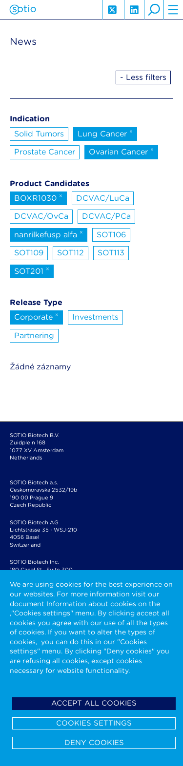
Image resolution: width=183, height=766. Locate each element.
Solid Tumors (39, 133)
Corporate (36, 316)
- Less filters (143, 77)
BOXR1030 (38, 197)
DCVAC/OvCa (41, 216)
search (153, 9)
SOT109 (28, 252)
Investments (95, 317)
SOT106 (111, 234)
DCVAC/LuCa (102, 198)
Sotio (22, 9)
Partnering (34, 335)
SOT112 (70, 252)
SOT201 (31, 270)
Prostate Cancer (44, 151)
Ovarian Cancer (121, 151)
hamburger (173, 9)
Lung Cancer (105, 133)
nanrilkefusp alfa (48, 234)
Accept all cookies (94, 703)
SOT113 (111, 252)
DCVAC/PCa (106, 216)
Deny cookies (94, 742)
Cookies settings (94, 723)
